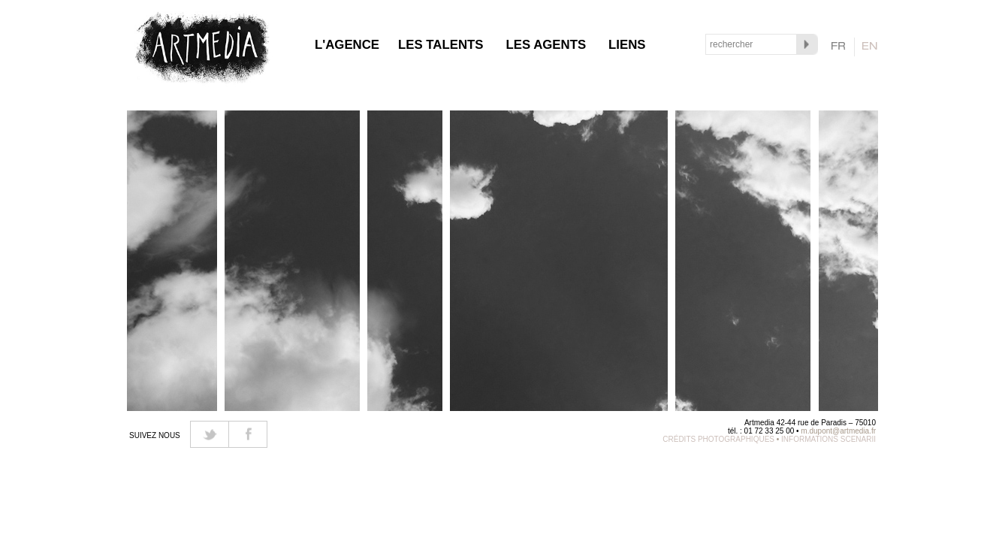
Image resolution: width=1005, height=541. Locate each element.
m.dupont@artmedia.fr (838, 431)
